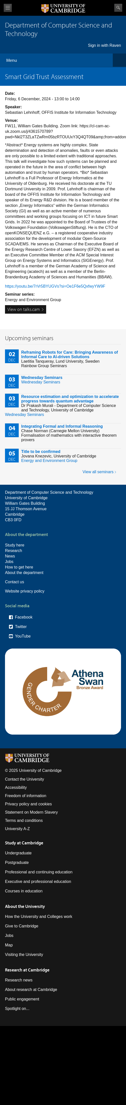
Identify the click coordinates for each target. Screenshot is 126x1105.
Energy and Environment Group (49, 460)
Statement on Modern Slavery (31, 812)
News (10, 556)
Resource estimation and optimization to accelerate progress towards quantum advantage (70, 398)
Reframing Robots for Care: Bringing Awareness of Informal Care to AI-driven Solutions (69, 354)
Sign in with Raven (104, 45)
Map (9, 945)
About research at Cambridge (31, 989)
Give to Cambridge (21, 926)
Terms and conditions (24, 820)
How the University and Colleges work (38, 916)
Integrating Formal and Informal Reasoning (62, 426)
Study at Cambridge (24, 843)
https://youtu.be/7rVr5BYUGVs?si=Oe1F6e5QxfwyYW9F (55, 286)
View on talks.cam (23, 309)
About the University (25, 906)
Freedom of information (25, 796)
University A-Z (17, 829)
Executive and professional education (38, 881)
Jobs (9, 562)
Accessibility (16, 787)
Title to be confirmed (40, 451)
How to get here (19, 567)
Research (13, 550)
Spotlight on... (17, 1008)
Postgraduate (17, 862)
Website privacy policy (24, 591)
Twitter (21, 627)
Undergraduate (18, 853)
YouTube (23, 636)
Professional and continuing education (38, 872)
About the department (24, 573)
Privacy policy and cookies (28, 804)
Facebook (23, 617)
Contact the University (24, 779)
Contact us (14, 582)
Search (118, 8)
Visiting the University (24, 954)
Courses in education (23, 891)
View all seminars (98, 472)
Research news (18, 980)
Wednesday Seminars (41, 377)
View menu (8, 8)
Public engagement (22, 999)
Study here (14, 545)
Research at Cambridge (27, 970)
